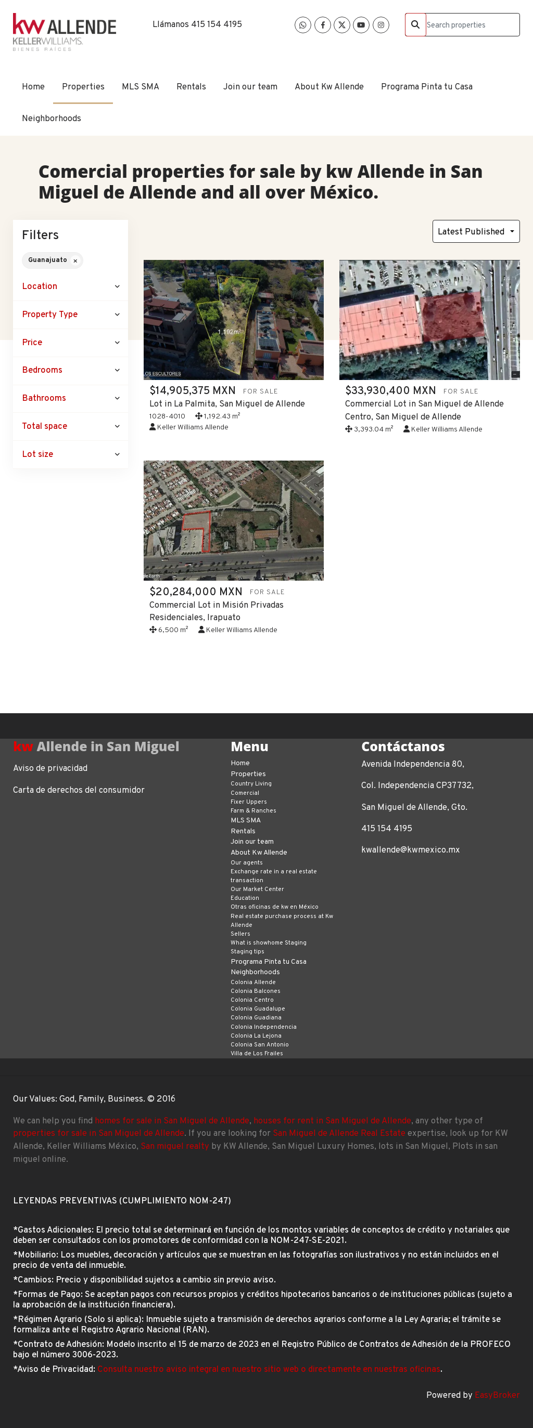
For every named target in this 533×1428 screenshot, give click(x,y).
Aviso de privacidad (50, 768)
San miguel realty (175, 1146)
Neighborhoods (51, 118)
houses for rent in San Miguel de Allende (332, 1121)
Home (33, 87)
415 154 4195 (216, 24)
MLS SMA (140, 87)
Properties (83, 87)
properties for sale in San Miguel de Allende (98, 1133)
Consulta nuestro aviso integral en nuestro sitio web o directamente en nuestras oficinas (268, 1369)
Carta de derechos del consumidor (79, 790)
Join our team (250, 87)
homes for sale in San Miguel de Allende (172, 1121)
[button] (70, 287)
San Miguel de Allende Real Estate (339, 1133)
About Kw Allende (329, 87)
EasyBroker (497, 1395)
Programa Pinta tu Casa (427, 87)
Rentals (191, 87)
